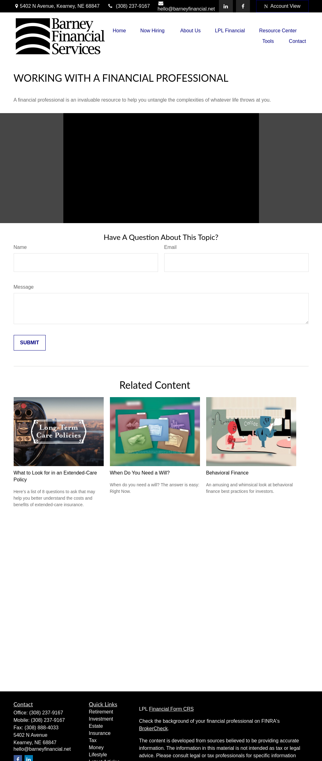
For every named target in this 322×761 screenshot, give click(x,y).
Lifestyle (98, 754)
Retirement (101, 711)
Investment (101, 719)
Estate (96, 726)
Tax (93, 740)
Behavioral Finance (227, 472)
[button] (119, 30)
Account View (282, 6)
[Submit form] (30, 343)
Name (20, 247)
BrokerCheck (153, 728)
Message (24, 287)
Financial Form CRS (171, 709)
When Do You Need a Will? (140, 472)
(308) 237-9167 (128, 6)
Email (170, 247)
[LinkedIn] (226, 6)
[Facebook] (243, 6)
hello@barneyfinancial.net (186, 6)
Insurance (100, 733)
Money (96, 747)
